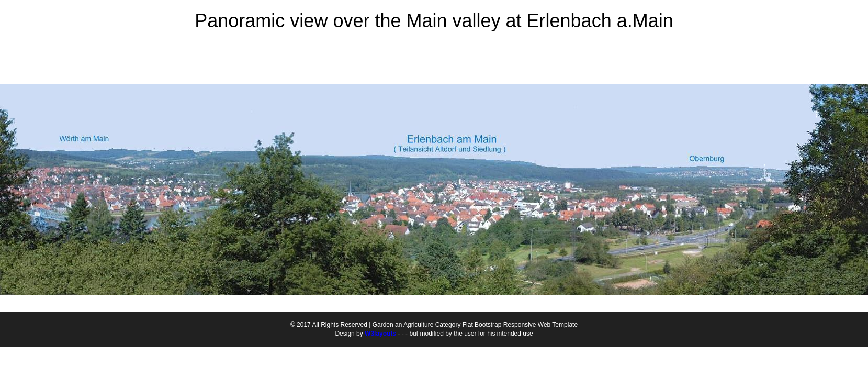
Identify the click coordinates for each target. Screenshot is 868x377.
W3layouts (380, 333)
